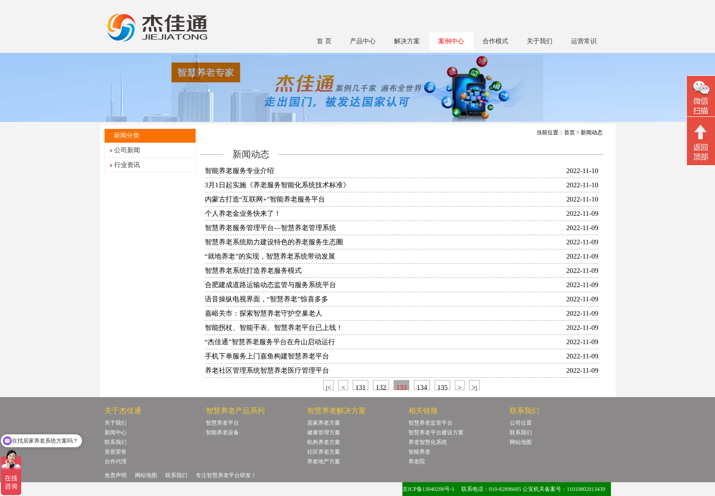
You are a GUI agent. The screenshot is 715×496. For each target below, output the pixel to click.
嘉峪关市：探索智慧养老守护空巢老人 (263, 313)
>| (474, 387)
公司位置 (521, 423)
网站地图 (521, 442)
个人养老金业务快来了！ (243, 213)
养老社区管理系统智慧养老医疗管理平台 (267, 370)
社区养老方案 (323, 452)
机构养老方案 (323, 442)
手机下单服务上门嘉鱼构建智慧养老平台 (267, 356)
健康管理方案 (323, 432)
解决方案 (407, 41)
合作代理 (116, 461)
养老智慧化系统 (427, 442)
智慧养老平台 (222, 423)
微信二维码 (701, 97)
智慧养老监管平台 (430, 423)
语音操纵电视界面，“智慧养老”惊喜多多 (266, 299)
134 (422, 387)
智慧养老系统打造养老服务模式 (253, 270)
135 (442, 387)
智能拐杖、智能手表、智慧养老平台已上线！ (274, 327)
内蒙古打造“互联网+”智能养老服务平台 (265, 199)
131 (360, 387)
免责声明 (116, 475)
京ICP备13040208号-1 (428, 489)
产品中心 (363, 41)
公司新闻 (127, 150)
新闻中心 (116, 432)
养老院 (416, 461)
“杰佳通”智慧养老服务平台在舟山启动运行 (270, 342)
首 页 (324, 41)
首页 (569, 132)
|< (328, 387)
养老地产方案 (323, 461)
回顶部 (701, 142)
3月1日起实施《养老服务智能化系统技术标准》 (277, 185)
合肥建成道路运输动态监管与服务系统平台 (270, 284)
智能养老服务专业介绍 (239, 170)
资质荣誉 (116, 452)
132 (381, 387)
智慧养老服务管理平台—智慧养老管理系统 (270, 227)
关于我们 (539, 41)
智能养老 (419, 452)
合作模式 (495, 41)
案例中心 (451, 41)
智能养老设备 (222, 432)
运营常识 (584, 41)
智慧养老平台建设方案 (436, 432)
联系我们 (116, 442)
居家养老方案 (323, 423)
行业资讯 (127, 164)
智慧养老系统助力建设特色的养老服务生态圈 (274, 242)
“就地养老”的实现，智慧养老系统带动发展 (270, 256)
